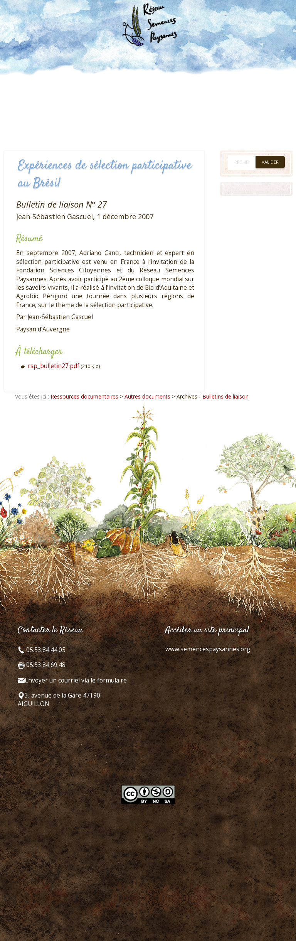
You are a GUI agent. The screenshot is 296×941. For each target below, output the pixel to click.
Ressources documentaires (84, 396)
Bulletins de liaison (225, 396)
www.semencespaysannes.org (207, 649)
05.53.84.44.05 (45, 650)
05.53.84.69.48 (45, 665)
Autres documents (147, 396)
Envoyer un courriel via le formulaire (76, 680)
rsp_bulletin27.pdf (53, 366)
